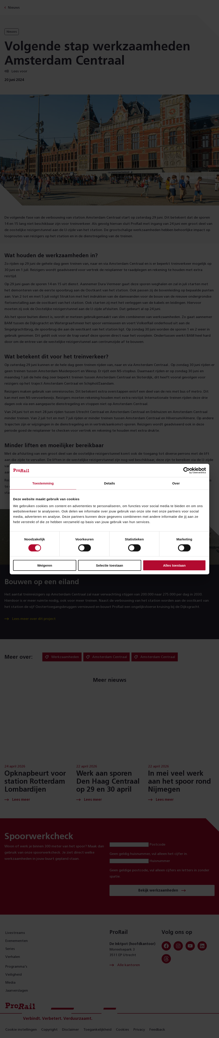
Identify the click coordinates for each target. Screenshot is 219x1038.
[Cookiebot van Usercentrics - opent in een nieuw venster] (186, 470)
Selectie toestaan (109, 565)
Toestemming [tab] (43, 483)
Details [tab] (109, 483)
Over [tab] (176, 483)
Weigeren (44, 565)
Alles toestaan (174, 565)
